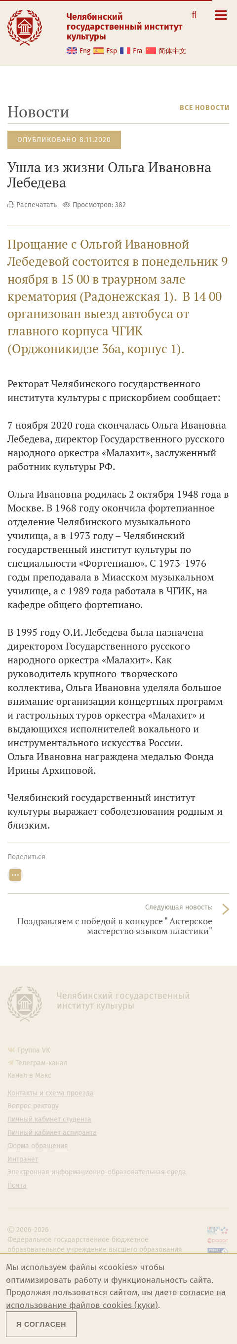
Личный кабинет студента (49, 1120)
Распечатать (36, 205)
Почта (17, 1186)
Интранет (22, 1159)
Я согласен (41, 1324)
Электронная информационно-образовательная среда (96, 1172)
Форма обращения (37, 1146)
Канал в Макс (29, 1075)
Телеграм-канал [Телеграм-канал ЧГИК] (41, 1063)
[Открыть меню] (221, 20)
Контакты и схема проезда (50, 1093)
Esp (111, 51)
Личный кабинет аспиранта (52, 1133)
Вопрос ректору (33, 1106)
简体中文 (172, 51)
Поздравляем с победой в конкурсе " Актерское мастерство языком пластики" (114, 926)
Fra (138, 51)
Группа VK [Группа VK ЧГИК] (33, 1050)
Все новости (205, 108)
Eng (84, 51)
